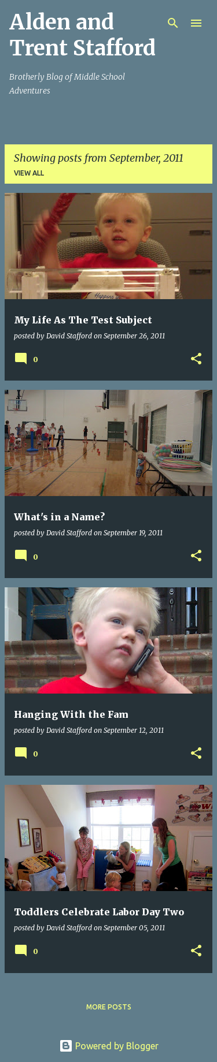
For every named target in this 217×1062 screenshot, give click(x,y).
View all (29, 173)
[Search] (173, 23)
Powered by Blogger (109, 1046)
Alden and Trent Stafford (82, 35)
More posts (108, 1007)
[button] (196, 359)
